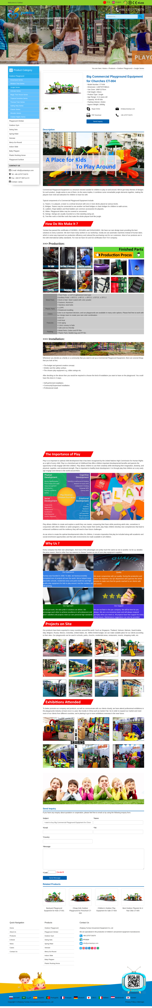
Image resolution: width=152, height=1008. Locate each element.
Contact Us (122, 28)
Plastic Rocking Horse (17, 155)
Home (29, 28)
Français (66, 997)
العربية (26, 997)
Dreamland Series (16, 80)
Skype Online (93, 109)
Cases (76, 28)
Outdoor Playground (16, 76)
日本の (91, 997)
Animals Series (15, 91)
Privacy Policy (130, 1002)
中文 (106, 2)
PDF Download (94, 115)
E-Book (107, 28)
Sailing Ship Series (16, 106)
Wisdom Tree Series (17, 83)
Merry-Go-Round (15, 142)
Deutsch (79, 997)
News (91, 28)
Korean (131, 997)
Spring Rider (14, 134)
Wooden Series (15, 113)
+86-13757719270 (123, 115)
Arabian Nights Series (17, 117)
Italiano (104, 997)
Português (52, 997)
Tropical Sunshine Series (19, 98)
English (116, 2)
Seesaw (12, 138)
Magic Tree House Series (19, 95)
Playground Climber (16, 121)
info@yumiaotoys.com (25, 170)
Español (38, 997)
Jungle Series (15, 87)
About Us (44, 28)
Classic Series (15, 109)
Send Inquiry (98, 121)
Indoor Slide (13, 147)
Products (60, 28)
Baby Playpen (14, 151)
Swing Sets (13, 129)
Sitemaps (140, 1002)
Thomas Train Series (17, 102)
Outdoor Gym (14, 125)
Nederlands (117, 997)
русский (14, 997)
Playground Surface (16, 160)
